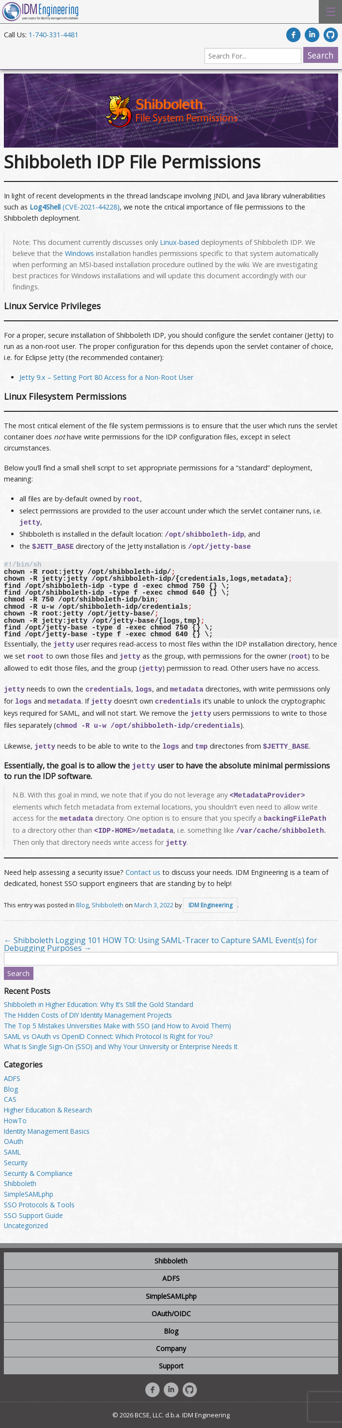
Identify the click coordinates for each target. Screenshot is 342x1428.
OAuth (13, 1141)
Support (171, 1365)
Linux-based (179, 242)
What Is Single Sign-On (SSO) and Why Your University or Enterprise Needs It (120, 1046)
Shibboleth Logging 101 (52, 940)
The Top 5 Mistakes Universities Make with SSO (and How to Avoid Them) (117, 1025)
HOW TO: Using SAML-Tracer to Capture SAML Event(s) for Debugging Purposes (160, 944)
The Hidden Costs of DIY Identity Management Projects (88, 1015)
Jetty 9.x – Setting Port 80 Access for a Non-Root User (106, 377)
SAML (12, 1152)
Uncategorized (26, 1225)
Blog (82, 905)
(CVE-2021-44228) (75, 206)
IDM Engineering (210, 905)
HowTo (15, 1120)
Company (171, 1348)
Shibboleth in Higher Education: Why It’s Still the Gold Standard (98, 1004)
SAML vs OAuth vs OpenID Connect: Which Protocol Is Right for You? (108, 1036)
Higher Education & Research (48, 1109)
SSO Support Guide (33, 1215)
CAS (10, 1099)
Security (16, 1162)
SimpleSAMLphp (28, 1194)
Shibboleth (108, 905)
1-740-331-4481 (53, 34)
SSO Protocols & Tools (39, 1204)
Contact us (142, 872)
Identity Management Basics (47, 1131)
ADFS (12, 1078)
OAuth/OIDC (171, 1313)
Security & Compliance (38, 1173)
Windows (79, 253)
